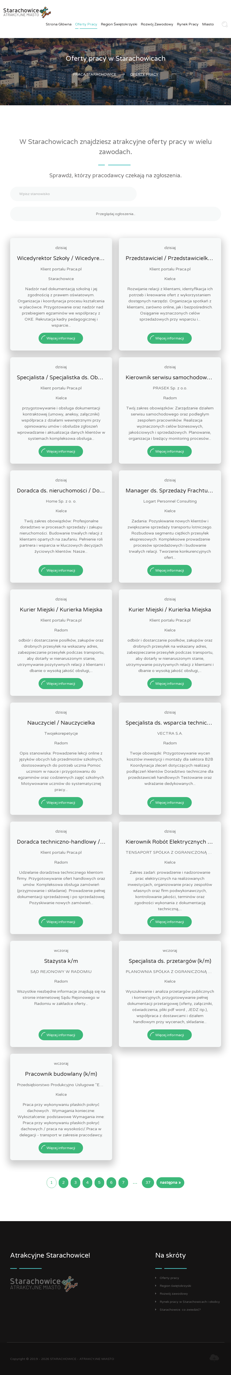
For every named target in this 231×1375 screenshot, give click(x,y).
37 (148, 1182)
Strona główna (59, 24)
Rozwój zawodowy (157, 24)
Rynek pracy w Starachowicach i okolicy (187, 1302)
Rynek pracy (188, 24)
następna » (170, 1182)
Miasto (208, 24)
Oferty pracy (86, 24)
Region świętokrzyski (119, 24)
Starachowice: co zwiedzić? (178, 1310)
